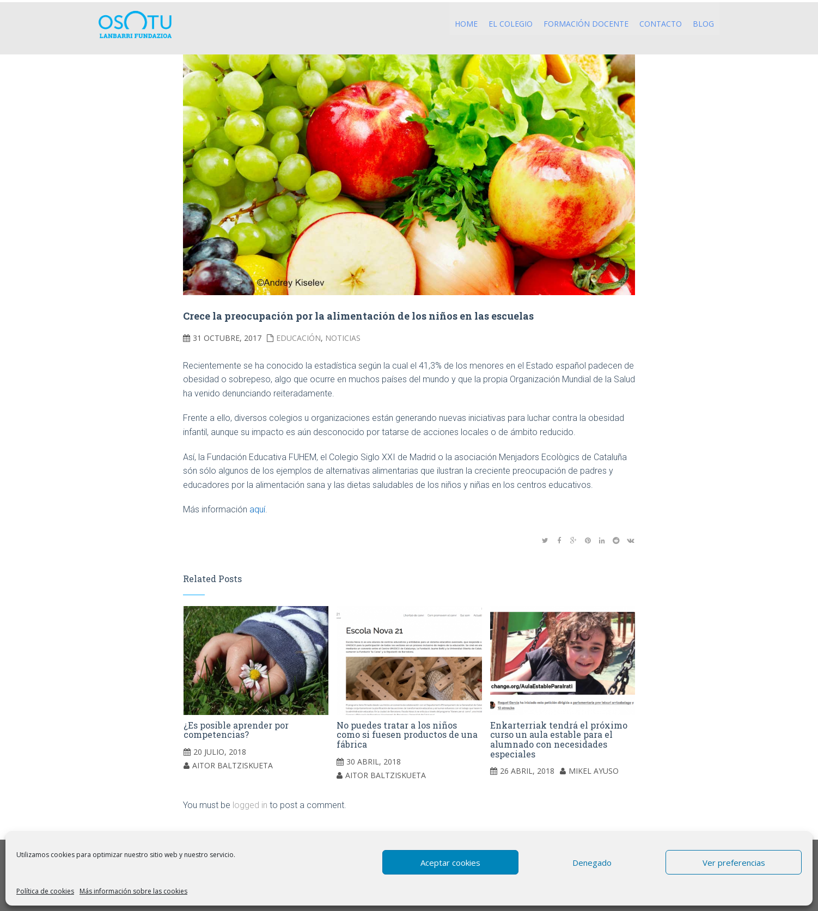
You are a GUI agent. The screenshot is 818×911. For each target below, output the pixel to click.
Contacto (660, 24)
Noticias (343, 338)
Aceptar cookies (450, 862)
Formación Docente (586, 24)
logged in (250, 805)
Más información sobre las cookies (133, 891)
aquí (257, 509)
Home (466, 24)
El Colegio (511, 24)
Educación (298, 338)
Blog (703, 24)
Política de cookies (45, 891)
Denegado (592, 862)
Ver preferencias (734, 862)
